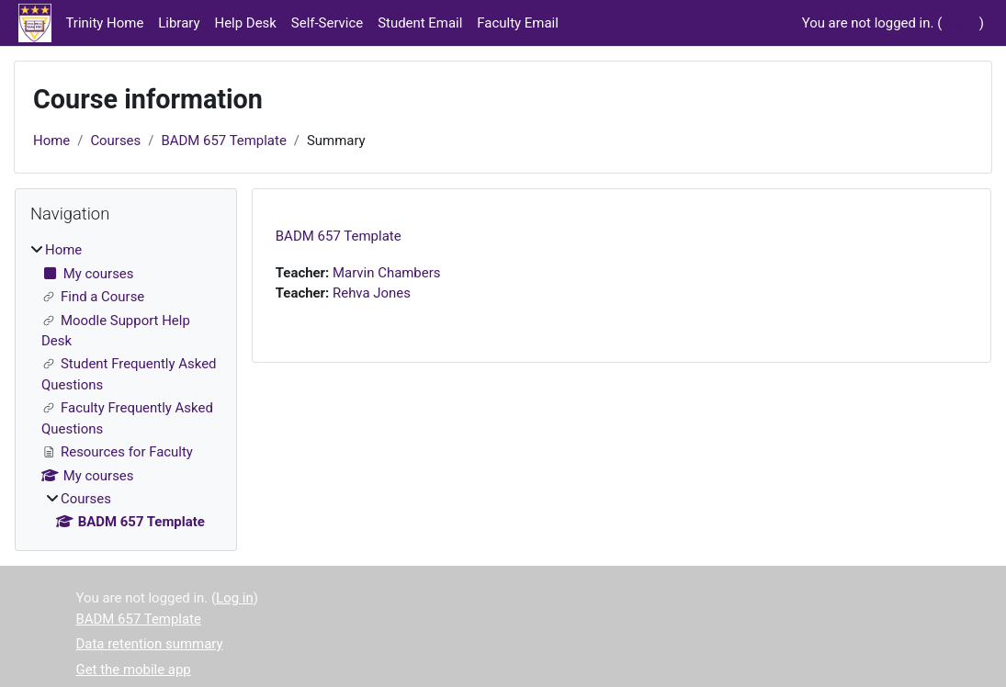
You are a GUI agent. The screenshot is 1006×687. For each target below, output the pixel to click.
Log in (960, 23)
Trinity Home (105, 23)
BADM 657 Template (223, 140)
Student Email (420, 23)
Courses (115, 140)
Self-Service (327, 23)
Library (178, 23)
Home (51, 140)
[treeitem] (125, 386)
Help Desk (246, 23)
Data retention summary (149, 644)
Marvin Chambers (386, 273)
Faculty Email (517, 23)
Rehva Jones (372, 293)
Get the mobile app (133, 669)
